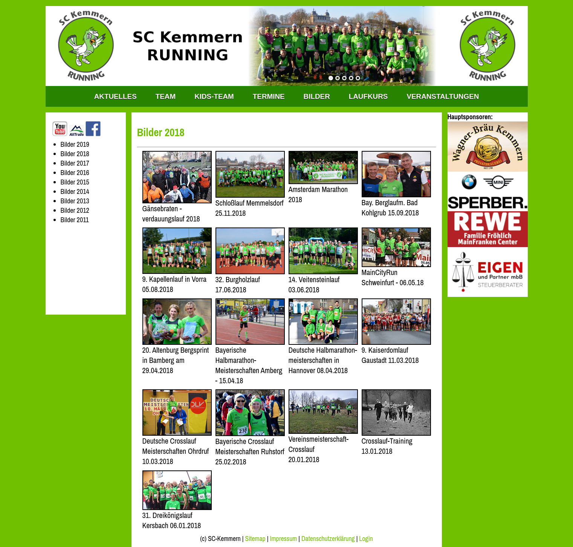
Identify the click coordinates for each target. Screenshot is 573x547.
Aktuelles (115, 96)
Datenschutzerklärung (328, 538)
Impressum (283, 538)
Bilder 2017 (75, 163)
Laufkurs (368, 96)
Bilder (317, 96)
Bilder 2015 (75, 182)
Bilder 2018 (75, 153)
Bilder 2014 (75, 191)
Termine (269, 96)
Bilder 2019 (75, 144)
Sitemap (255, 538)
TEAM (166, 96)
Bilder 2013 (75, 201)
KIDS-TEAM (214, 96)
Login (366, 538)
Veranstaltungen (442, 96)
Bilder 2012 (75, 210)
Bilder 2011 (75, 219)
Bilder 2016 (75, 172)
